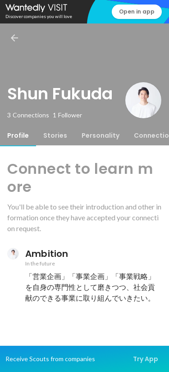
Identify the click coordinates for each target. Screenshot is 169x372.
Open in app (137, 11)
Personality (100, 135)
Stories (55, 135)
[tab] (18, 135)
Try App (145, 358)
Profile (18, 135)
